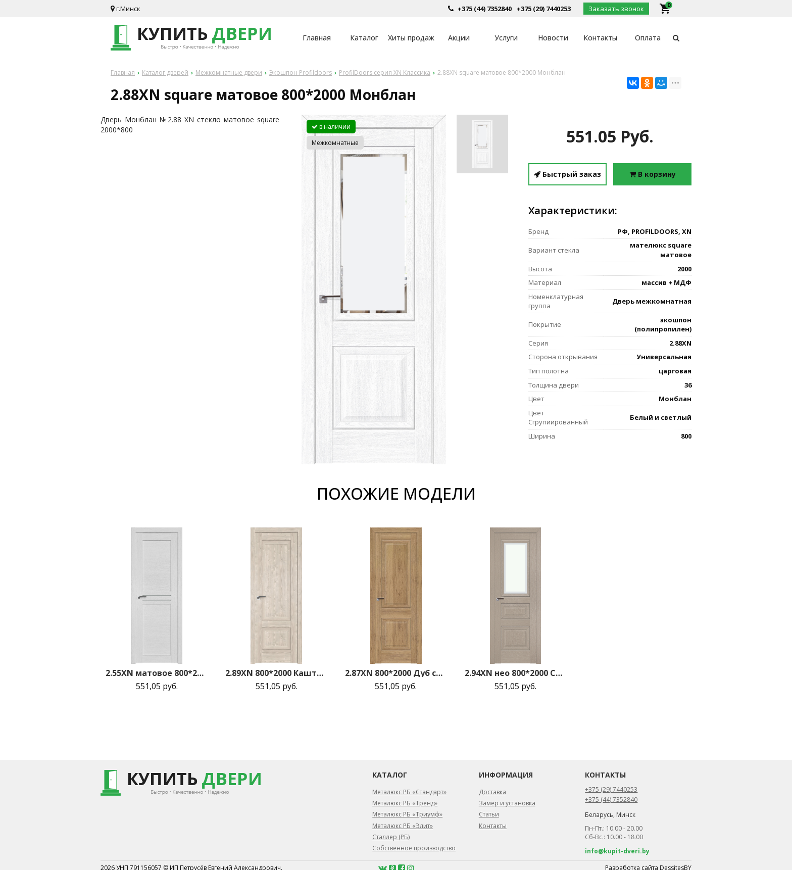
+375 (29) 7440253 (544, 8)
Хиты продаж (411, 37)
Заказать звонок (616, 8)
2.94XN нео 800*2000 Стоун (516, 673)
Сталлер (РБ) (391, 837)
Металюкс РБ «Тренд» (404, 803)
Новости (553, 37)
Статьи (489, 814)
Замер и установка (507, 803)
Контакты (600, 37)
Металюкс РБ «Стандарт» (409, 792)
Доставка (492, 792)
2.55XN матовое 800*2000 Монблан (157, 673)
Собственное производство (414, 848)
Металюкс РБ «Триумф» (407, 814)
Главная (317, 37)
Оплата (648, 37)
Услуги (506, 37)
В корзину (652, 174)
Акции (459, 37)
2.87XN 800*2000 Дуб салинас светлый (396, 673)
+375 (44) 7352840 (485, 8)
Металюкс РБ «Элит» (402, 825)
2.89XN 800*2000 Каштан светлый (276, 673)
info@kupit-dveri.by (617, 851)
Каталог (364, 37)
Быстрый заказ (567, 174)
